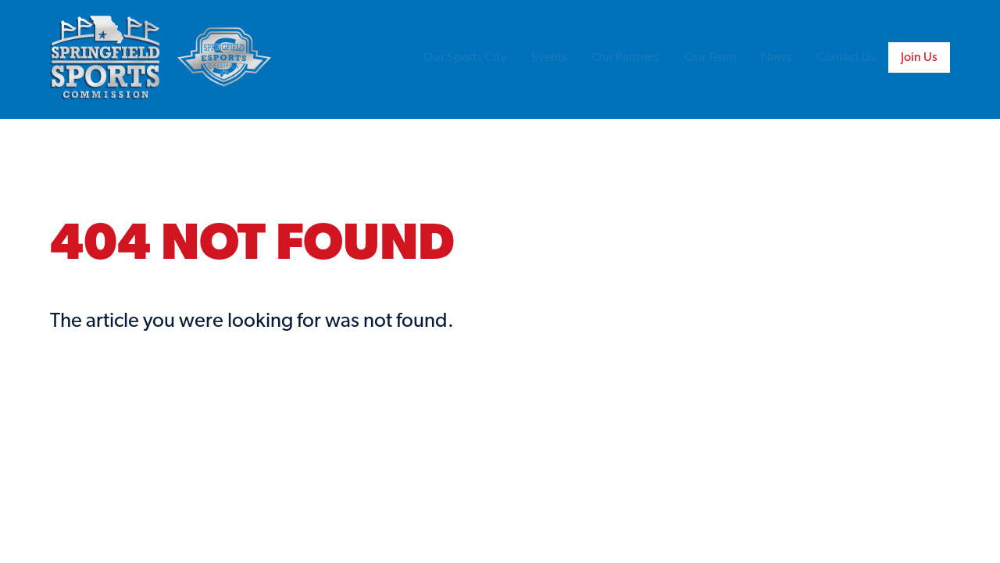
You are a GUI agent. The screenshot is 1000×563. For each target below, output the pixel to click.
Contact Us (846, 58)
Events (549, 58)
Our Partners (625, 58)
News (776, 58)
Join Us (919, 58)
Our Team (710, 58)
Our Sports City (464, 58)
